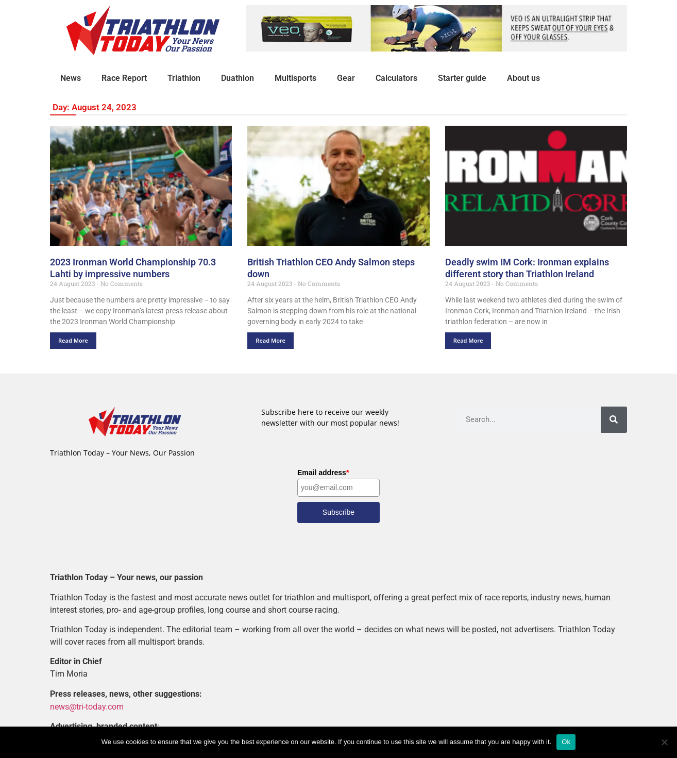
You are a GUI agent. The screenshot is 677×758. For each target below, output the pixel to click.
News (70, 78)
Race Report (124, 78)
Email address (323, 472)
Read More (73, 340)
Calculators (396, 78)
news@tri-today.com (87, 706)
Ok (566, 742)
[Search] (614, 420)
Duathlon (237, 78)
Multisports (295, 78)
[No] (664, 742)
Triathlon (183, 78)
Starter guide (462, 78)
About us (523, 78)
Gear (346, 78)
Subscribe (338, 512)
